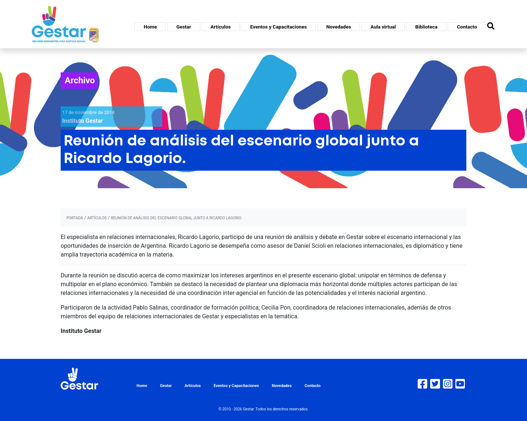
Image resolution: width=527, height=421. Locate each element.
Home (150, 27)
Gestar (184, 27)
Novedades (338, 27)
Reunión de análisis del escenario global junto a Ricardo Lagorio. (176, 218)
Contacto (467, 27)
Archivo (80, 80)
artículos (97, 218)
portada (75, 218)
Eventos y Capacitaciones (278, 27)
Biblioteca (426, 27)
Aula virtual (383, 27)
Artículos (221, 27)
